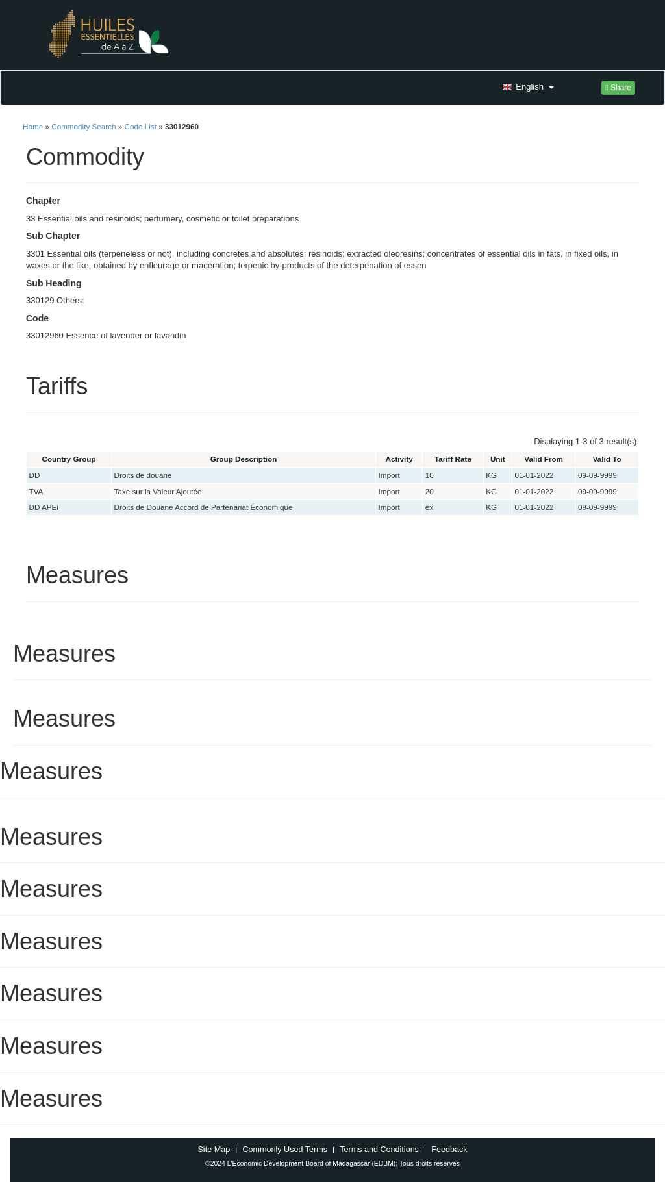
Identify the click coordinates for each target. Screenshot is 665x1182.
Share (618, 87)
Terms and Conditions (379, 1149)
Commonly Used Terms (284, 1149)
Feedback (449, 1149)
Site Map (213, 1149)
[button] (526, 87)
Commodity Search (83, 126)
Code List (141, 126)
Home (33, 126)
